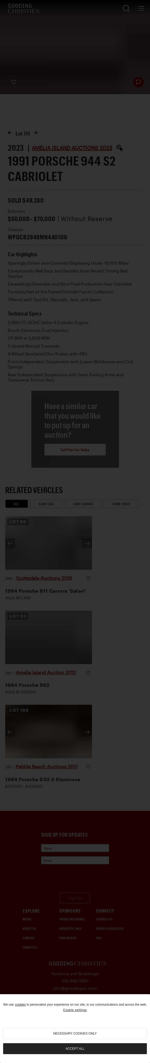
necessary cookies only (75, 1033)
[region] (75, 1028)
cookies (20, 1004)
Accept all (75, 1048)
